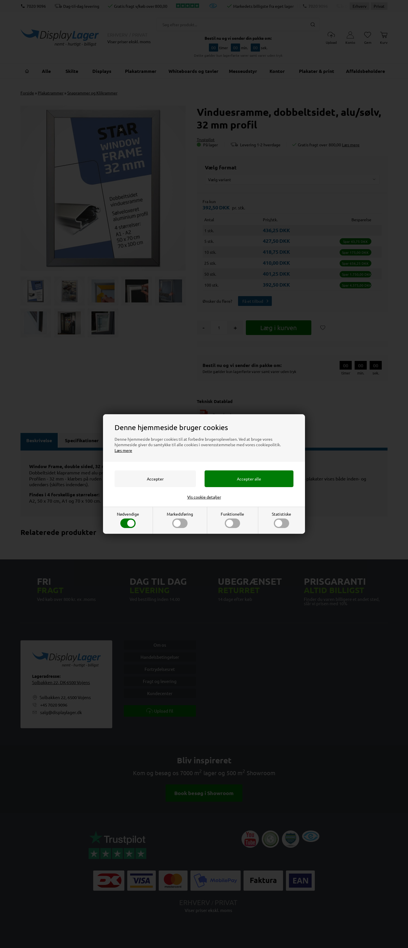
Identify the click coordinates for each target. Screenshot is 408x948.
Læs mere (123, 450)
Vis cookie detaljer (204, 496)
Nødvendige (128, 519)
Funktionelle (232, 519)
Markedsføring (180, 519)
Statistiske (281, 519)
